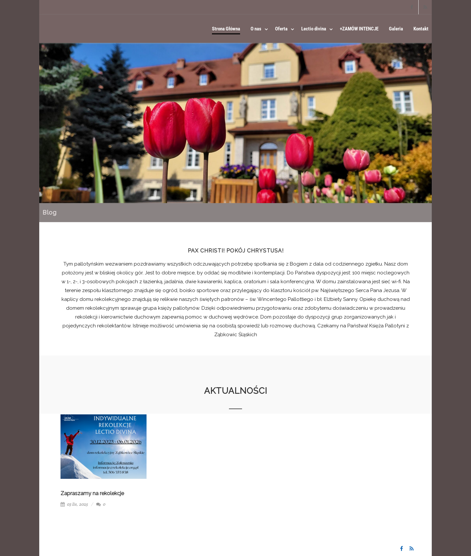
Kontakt (420, 29)
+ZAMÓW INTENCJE (359, 29)
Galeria (396, 29)
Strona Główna (226, 29)
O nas (256, 29)
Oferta (281, 29)
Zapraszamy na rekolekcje (92, 493)
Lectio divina (313, 29)
